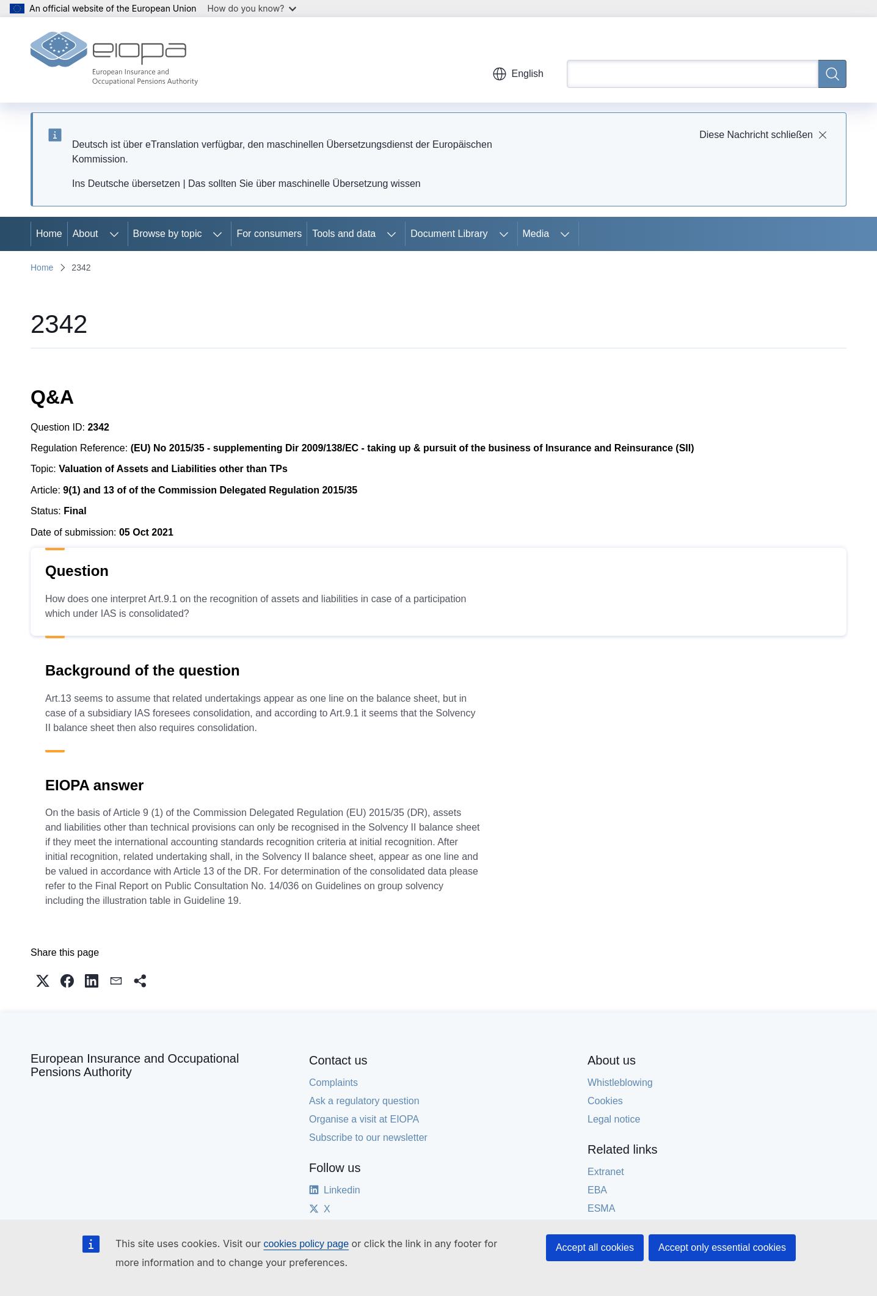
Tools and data (344, 233)
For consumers (269, 233)
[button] (43, 981)
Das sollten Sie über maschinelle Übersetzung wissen (304, 183)
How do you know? (252, 8)
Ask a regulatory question (364, 1101)
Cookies (605, 1101)
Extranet (606, 1172)
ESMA (601, 1208)
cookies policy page (306, 1244)
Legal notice (614, 1119)
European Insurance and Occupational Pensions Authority (135, 1065)
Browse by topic (167, 233)
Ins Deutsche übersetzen (126, 183)
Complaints (333, 1082)
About (85, 233)
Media (536, 233)
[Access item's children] (114, 234)
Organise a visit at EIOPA (364, 1119)
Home (49, 233)
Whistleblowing (620, 1082)
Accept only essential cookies (722, 1247)
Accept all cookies (595, 1247)
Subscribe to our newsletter (368, 1137)
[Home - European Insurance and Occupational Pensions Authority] (114, 60)
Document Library (448, 233)
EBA (597, 1190)
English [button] (518, 74)
